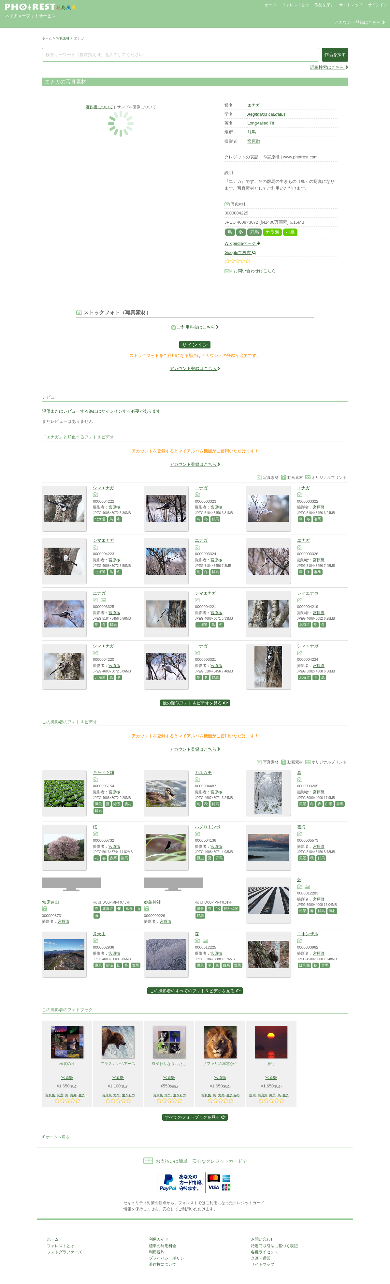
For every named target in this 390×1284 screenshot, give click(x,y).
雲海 (301, 826)
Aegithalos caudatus (266, 114)
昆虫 (200, 858)
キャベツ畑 (103, 772)
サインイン (377, 5)
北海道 (100, 519)
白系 (328, 804)
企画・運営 (260, 1258)
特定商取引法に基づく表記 (274, 1246)
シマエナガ (103, 487)
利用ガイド (158, 1239)
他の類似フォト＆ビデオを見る (195, 703)
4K (119, 908)
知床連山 (50, 902)
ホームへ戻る (55, 1137)
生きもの (85, 1095)
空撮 (109, 965)
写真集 (50, 1095)
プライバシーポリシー (168, 1258)
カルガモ (203, 772)
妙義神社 (152, 902)
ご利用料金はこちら (198, 327)
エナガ (253, 105)
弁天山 (99, 933)
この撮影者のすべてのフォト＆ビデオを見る (195, 990)
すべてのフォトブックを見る (195, 1117)
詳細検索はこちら (329, 67)
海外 (73, 1095)
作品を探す (324, 5)
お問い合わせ (262, 1239)
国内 (252, 1095)
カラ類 (272, 232)
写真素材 (62, 38)
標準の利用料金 (162, 1246)
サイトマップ (351, 5)
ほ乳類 (304, 965)
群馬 (251, 132)
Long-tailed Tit (260, 123)
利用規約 (157, 1252)
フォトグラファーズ (64, 1252)
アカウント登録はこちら (359, 22)
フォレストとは (295, 5)
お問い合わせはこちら (255, 271)
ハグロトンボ (207, 826)
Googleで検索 (240, 252)
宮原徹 (253, 141)
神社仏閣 (231, 908)
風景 (98, 804)
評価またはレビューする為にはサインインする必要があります (101, 411)
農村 (128, 804)
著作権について (99, 107)
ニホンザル (307, 933)
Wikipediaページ (242, 243)
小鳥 (290, 232)
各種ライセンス (264, 1252)
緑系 (117, 804)
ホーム (271, 5)
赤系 (113, 858)
